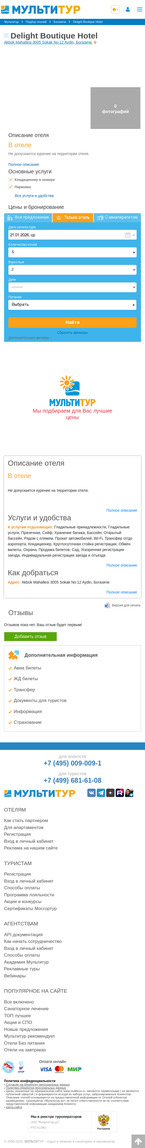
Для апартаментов (23, 827)
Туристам (18, 863)
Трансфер (24, 689)
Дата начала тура (22, 227)
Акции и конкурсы (23, 901)
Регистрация (17, 834)
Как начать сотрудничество (33, 941)
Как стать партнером (26, 820)
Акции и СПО (18, 1022)
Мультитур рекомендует (29, 1036)
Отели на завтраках (25, 1049)
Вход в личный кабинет (29, 841)
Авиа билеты (27, 667)
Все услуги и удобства (34, 196)
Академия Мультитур (26, 962)
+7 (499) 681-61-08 (73, 780)
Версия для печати (126, 605)
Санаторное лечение (26, 1008)
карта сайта (14, 1107)
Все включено (19, 1002)
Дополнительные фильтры (28, 337)
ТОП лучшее (17, 1015)
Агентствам (21, 923)
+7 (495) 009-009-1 (73, 763)
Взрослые (16, 262)
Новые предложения (26, 1029)
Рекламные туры (22, 968)
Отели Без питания (24, 1043)
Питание (15, 297)
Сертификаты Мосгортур (30, 908)
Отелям (15, 810)
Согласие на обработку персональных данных (38, 1084)
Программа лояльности (29, 894)
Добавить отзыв (30, 636)
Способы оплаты (22, 887)
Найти (72, 323)
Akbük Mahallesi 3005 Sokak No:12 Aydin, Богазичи (48, 42)
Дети (12, 279)
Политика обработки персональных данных (36, 1087)
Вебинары (15, 975)
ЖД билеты (26, 678)
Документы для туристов (40, 700)
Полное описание (23, 164)
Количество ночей (22, 244)
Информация (28, 711)
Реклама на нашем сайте (31, 848)
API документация (23, 934)
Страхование (28, 722)
